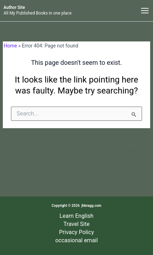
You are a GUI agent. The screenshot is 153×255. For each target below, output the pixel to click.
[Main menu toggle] (144, 10)
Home (10, 46)
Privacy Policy (76, 232)
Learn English (77, 215)
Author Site (14, 7)
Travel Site (76, 224)
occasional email (76, 240)
